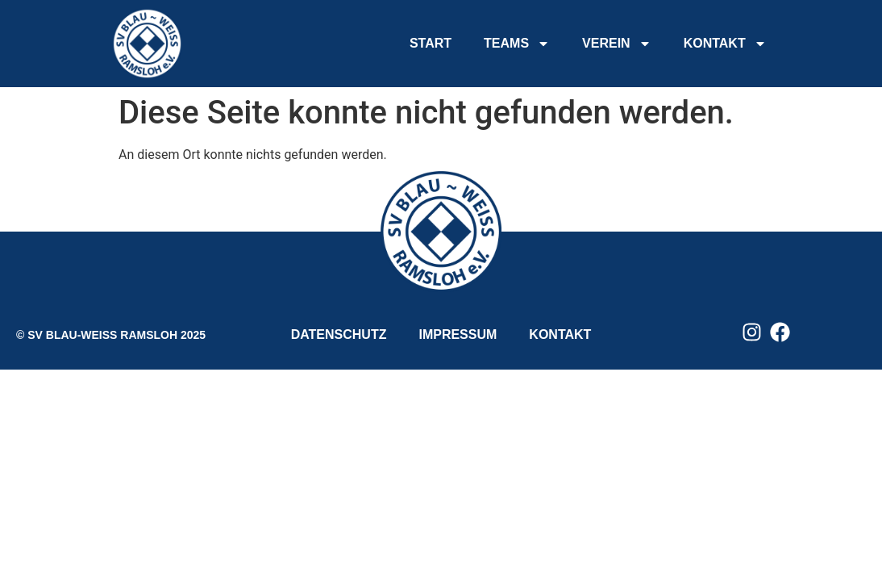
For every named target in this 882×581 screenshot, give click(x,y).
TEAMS (517, 43)
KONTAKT (725, 43)
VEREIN (616, 43)
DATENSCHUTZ (339, 334)
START (430, 43)
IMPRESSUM (457, 334)
